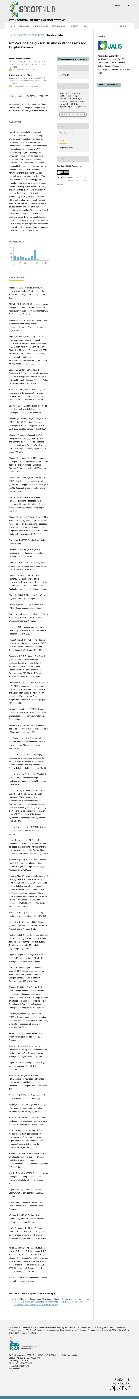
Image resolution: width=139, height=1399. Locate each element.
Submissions (59, 26)
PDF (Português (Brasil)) (73, 59)
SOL (86, 26)
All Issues (24, 26)
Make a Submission (109, 85)
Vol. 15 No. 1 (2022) (36, 35)
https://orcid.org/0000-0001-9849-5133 (25, 86)
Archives (21, 35)
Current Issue (40, 26)
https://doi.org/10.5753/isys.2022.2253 (31, 96)
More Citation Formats (71, 114)
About (74, 26)
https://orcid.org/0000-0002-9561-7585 (25, 70)
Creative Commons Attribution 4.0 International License (72, 180)
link (26, 745)
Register (118, 5)
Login (127, 5)
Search (123, 26)
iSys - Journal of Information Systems (37, 20)
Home (12, 26)
